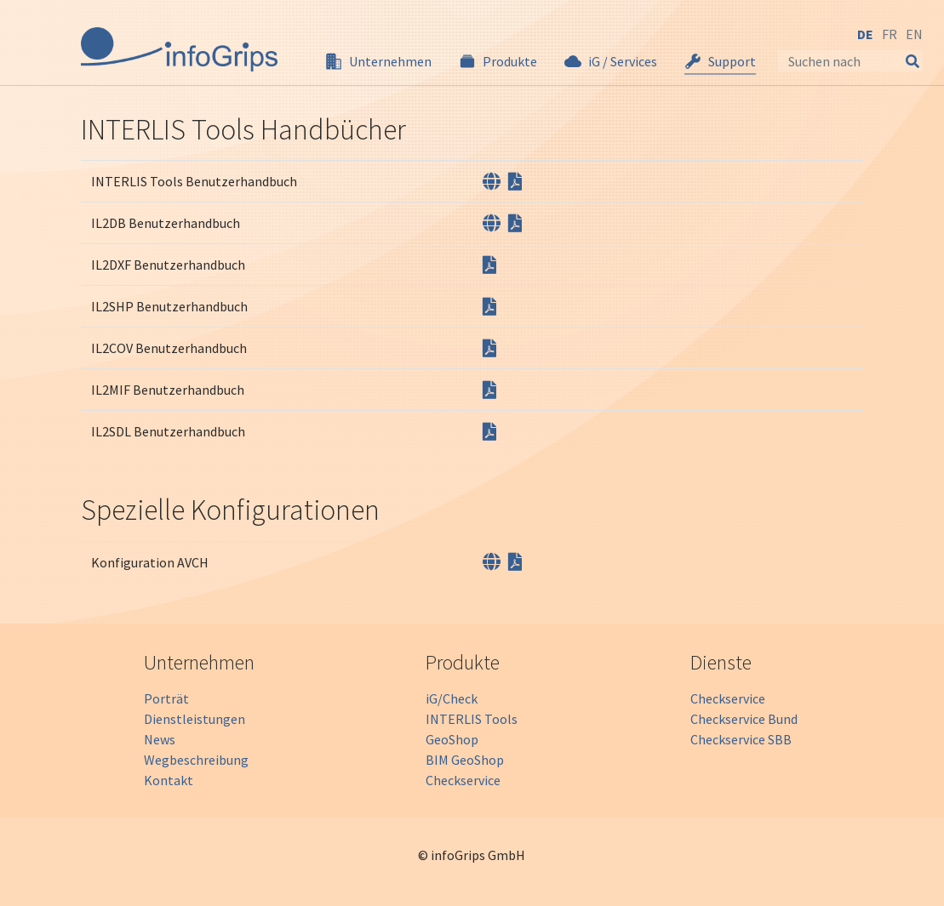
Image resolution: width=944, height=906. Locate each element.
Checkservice (463, 780)
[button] (378, 61)
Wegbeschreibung (196, 759)
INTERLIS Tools (472, 718)
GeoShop (452, 739)
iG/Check (452, 698)
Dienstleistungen (194, 718)
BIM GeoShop (465, 759)
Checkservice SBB (741, 739)
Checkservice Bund (744, 718)
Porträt (166, 698)
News (159, 739)
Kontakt (168, 780)
